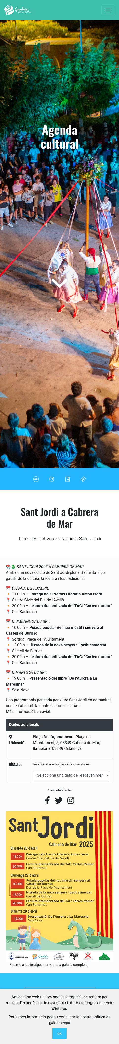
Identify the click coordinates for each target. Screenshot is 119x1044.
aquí (66, 1022)
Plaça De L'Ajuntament (52, 737)
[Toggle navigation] (108, 10)
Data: (15, 764)
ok (59, 1033)
